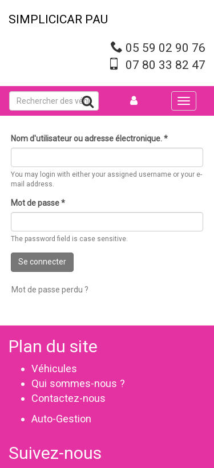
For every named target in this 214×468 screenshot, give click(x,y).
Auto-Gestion (61, 419)
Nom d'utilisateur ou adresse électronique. (89, 138)
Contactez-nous (68, 398)
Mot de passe (38, 202)
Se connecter (42, 261)
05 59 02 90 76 (165, 48)
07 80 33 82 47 (165, 65)
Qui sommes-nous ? (78, 383)
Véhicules (54, 369)
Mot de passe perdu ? (49, 289)
